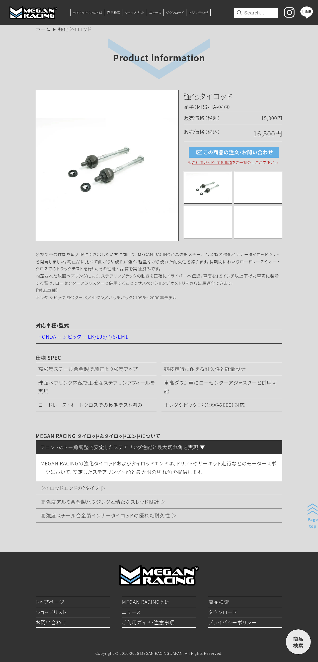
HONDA (47, 336)
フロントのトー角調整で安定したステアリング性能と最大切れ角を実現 (119, 447)
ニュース (155, 12)
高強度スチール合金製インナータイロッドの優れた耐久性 (105, 515)
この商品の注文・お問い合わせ (234, 152)
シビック (72, 336)
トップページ (50, 601)
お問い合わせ (198, 12)
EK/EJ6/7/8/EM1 (108, 336)
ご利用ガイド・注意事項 (212, 162)
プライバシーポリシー (232, 622)
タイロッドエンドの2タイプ (70, 488)
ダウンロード (175, 12)
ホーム (43, 29)
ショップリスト (135, 12)
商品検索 (113, 12)
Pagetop (313, 522)
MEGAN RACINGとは (87, 12)
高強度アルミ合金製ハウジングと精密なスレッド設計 (100, 501)
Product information (159, 57)
